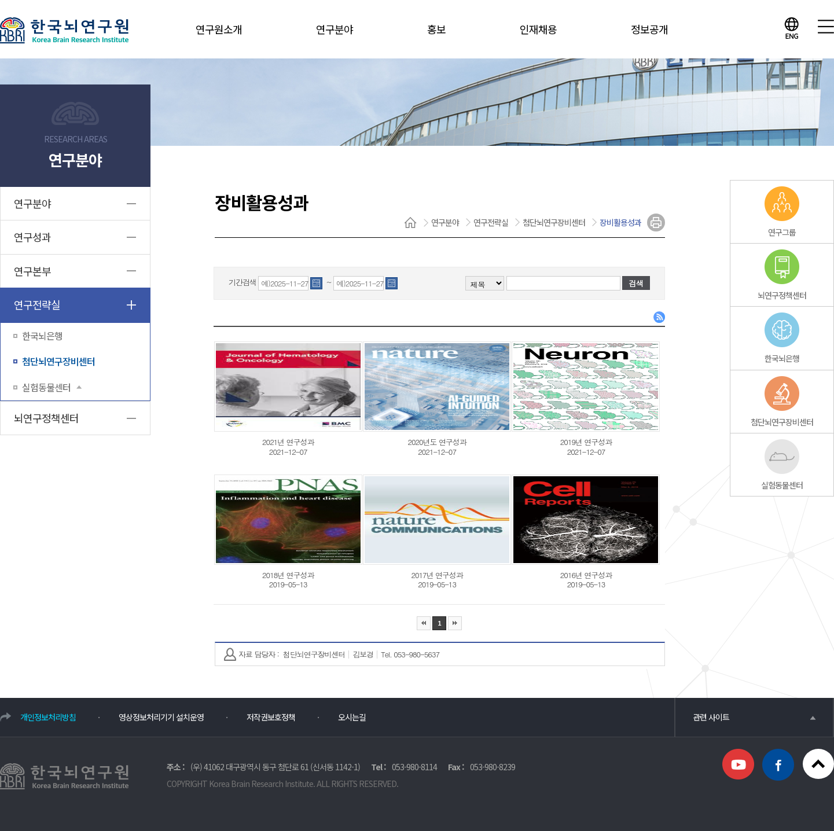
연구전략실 (37, 304)
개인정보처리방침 (48, 717)
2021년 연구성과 (288, 441)
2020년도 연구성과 (436, 441)
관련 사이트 (754, 717)
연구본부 (32, 270)
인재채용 (538, 28)
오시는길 (352, 717)
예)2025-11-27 (284, 284)
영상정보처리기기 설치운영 (161, 717)
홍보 (436, 28)
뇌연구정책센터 (46, 417)
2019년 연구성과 (586, 441)
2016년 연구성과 (586, 574)
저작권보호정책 (271, 717)
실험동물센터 (52, 387)
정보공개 (649, 28)
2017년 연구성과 (436, 574)
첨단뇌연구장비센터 (58, 361)
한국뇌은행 (42, 336)
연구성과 (32, 236)
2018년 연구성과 (288, 574)
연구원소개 (219, 28)
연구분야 (334, 28)
